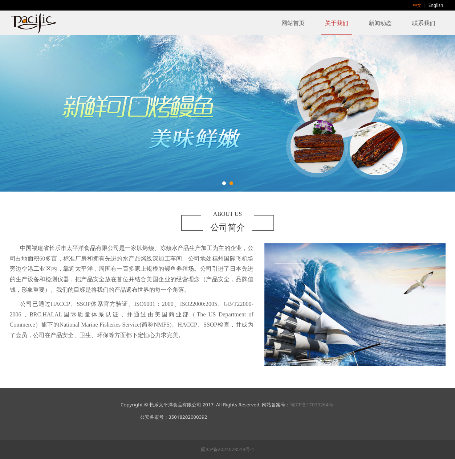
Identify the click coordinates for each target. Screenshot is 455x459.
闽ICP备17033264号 (311, 404)
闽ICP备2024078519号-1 (228, 449)
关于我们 (336, 23)
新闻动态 (380, 23)
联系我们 (423, 23)
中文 (417, 5)
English (435, 5)
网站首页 (293, 23)
